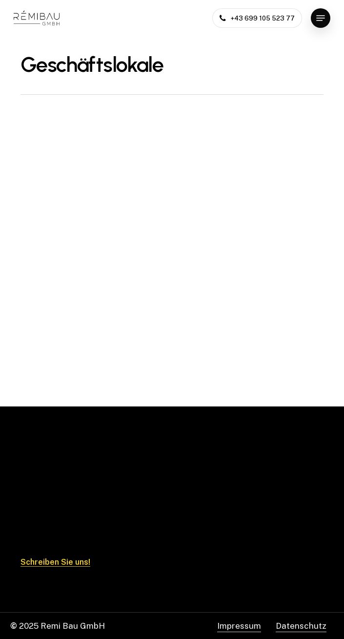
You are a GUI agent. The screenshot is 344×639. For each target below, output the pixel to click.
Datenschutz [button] (301, 626)
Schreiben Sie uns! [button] (55, 562)
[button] (320, 18)
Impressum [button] (239, 626)
